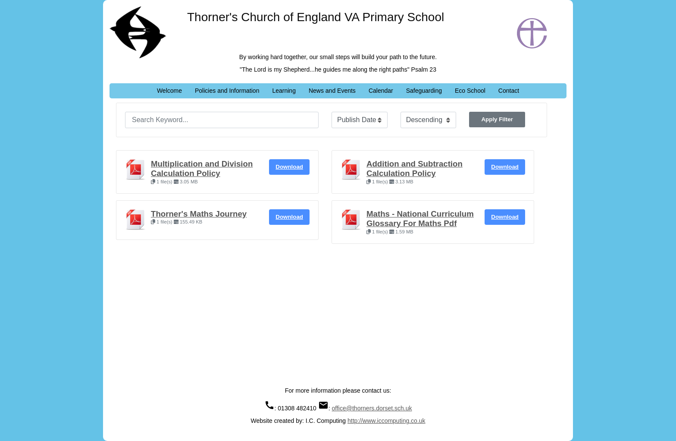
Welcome (169, 90)
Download (289, 167)
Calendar (381, 90)
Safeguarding (424, 90)
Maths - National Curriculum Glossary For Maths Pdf (420, 218)
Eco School (470, 90)
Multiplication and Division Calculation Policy (202, 168)
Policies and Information (227, 90)
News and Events (332, 90)
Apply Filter (497, 119)
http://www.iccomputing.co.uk (386, 420)
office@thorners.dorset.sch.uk (372, 408)
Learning (284, 90)
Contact (508, 90)
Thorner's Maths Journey (199, 213)
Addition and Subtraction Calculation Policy (414, 168)
